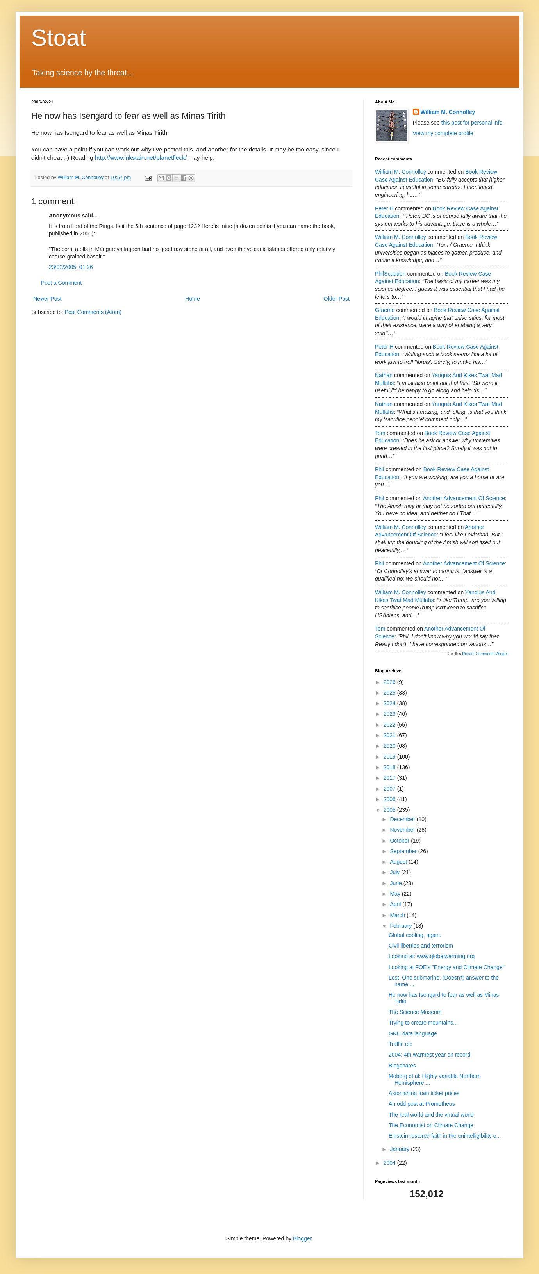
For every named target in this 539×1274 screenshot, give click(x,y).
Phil (379, 469)
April (396, 904)
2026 (390, 682)
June (396, 883)
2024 (390, 703)
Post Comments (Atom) (93, 312)
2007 (390, 789)
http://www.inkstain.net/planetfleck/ (141, 157)
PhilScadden (390, 274)
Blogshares (402, 1065)
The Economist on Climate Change (431, 1125)
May (396, 894)
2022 (390, 725)
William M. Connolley (448, 112)
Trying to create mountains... (423, 1022)
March (398, 915)
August (399, 862)
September (404, 851)
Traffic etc (400, 1044)
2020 (390, 746)
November (403, 830)
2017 (390, 778)
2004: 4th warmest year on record (429, 1054)
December (403, 819)
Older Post (337, 299)
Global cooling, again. (415, 935)
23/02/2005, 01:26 (71, 267)
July (395, 872)
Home (192, 299)
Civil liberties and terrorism (421, 946)
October (400, 840)
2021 (390, 735)
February (401, 926)
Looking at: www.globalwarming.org (432, 956)
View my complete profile (443, 133)
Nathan (384, 375)
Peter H (384, 208)
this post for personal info (471, 122)
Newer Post (47, 299)
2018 (390, 767)
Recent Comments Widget (485, 654)
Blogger (302, 1238)
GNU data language (413, 1033)
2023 (390, 714)
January (400, 1149)
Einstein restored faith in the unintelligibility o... (445, 1136)
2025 (390, 693)
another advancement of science (464, 498)
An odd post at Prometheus (422, 1104)
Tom (380, 433)
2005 (390, 810)
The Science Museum (415, 1012)
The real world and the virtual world (431, 1115)
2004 (390, 1163)
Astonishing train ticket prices (424, 1093)
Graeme (385, 310)
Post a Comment (61, 283)
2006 (390, 799)
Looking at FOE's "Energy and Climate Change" (447, 967)
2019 (390, 757)
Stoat (58, 38)
